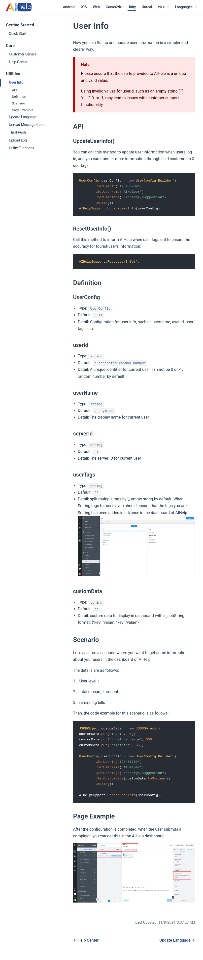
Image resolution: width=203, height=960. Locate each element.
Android (69, 7)
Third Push (17, 132)
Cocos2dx (114, 7)
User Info (16, 82)
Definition (19, 96)
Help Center (18, 62)
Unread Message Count (27, 125)
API (14, 90)
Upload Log (18, 140)
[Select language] (186, 7)
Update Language (22, 117)
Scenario (18, 103)
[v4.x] (163, 7)
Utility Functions (21, 148)
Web (96, 7)
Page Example (22, 110)
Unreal (147, 7)
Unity (132, 7)
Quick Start (17, 34)
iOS (84, 7)
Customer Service (23, 54)
